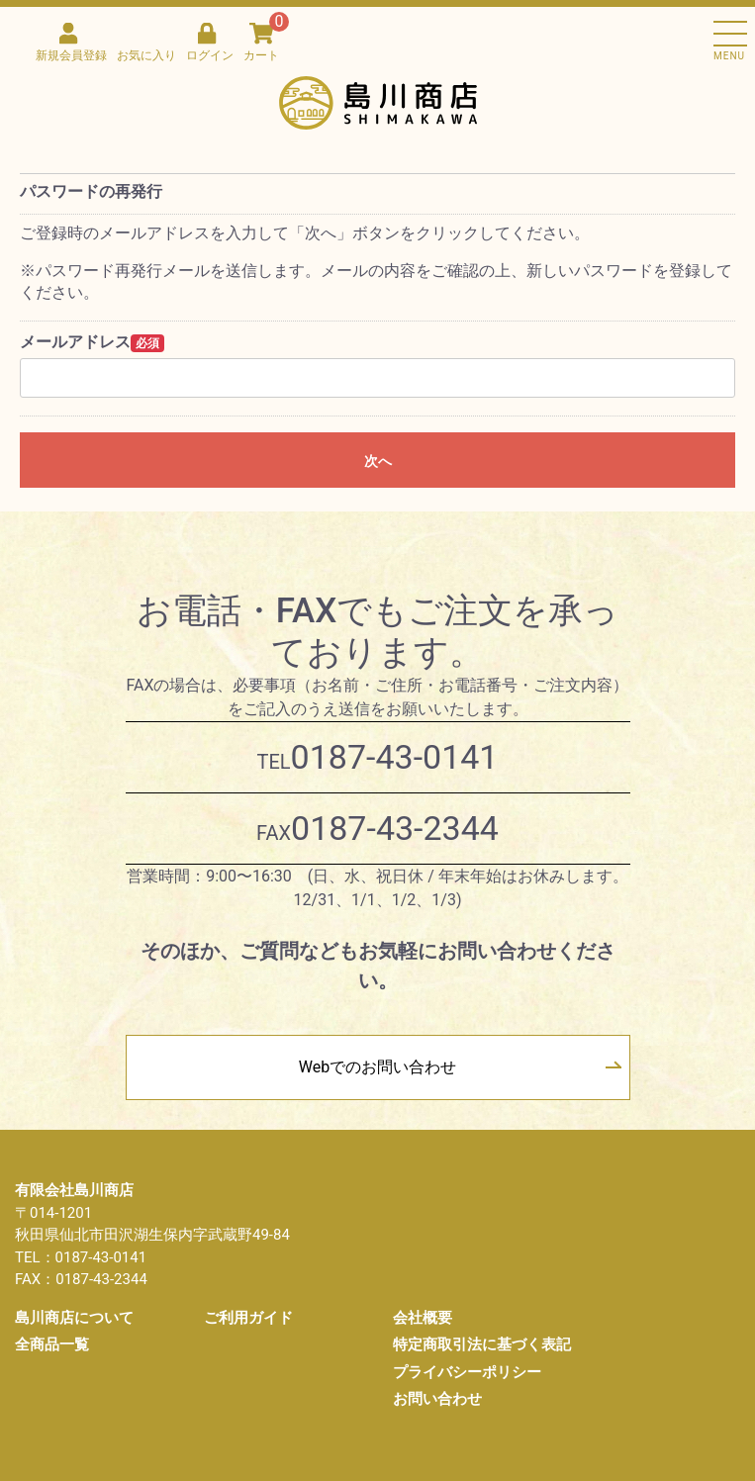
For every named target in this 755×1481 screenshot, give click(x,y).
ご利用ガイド (248, 1318)
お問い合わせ (437, 1399)
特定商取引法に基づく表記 (482, 1344)
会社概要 (422, 1318)
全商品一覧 (52, 1344)
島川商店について (74, 1318)
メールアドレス (75, 341)
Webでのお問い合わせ (377, 1067)
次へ (378, 461)
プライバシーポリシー (467, 1372)
